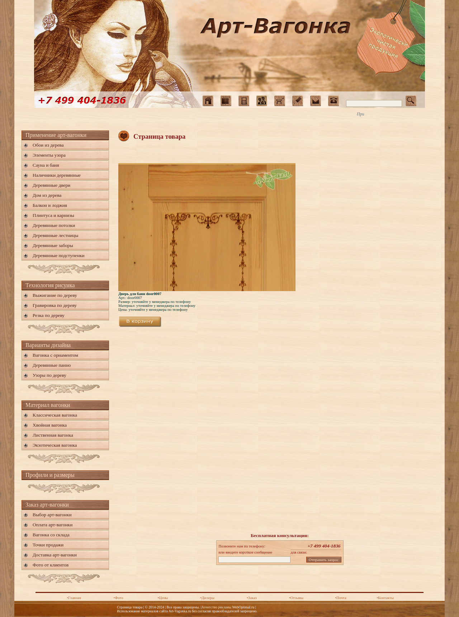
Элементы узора (49, 155)
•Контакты (385, 598)
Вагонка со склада (51, 534)
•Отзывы (296, 598)
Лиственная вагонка (53, 435)
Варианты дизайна (48, 345)
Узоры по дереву (49, 375)
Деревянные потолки (54, 225)
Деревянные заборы (53, 245)
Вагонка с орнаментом (55, 355)
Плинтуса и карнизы (53, 215)
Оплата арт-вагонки (52, 524)
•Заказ (252, 598)
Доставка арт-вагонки (55, 554)
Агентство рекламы (216, 607)
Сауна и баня (46, 165)
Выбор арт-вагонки (52, 514)
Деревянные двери (51, 185)
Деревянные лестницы (55, 235)
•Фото (118, 598)
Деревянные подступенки (59, 255)
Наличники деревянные (57, 175)
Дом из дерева (47, 195)
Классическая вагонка (55, 415)
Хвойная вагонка (50, 425)
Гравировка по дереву (55, 305)
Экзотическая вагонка (55, 445)
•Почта (340, 598)
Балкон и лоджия (50, 205)
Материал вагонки (47, 405)
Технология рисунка (50, 285)
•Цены (162, 598)
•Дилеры (207, 598)
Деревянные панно (52, 365)
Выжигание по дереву (55, 295)
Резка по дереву (49, 315)
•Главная (74, 598)
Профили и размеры (50, 475)
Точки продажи (48, 544)
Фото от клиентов (50, 565)
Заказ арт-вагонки (47, 505)
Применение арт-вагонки (55, 135)
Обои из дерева (48, 145)
